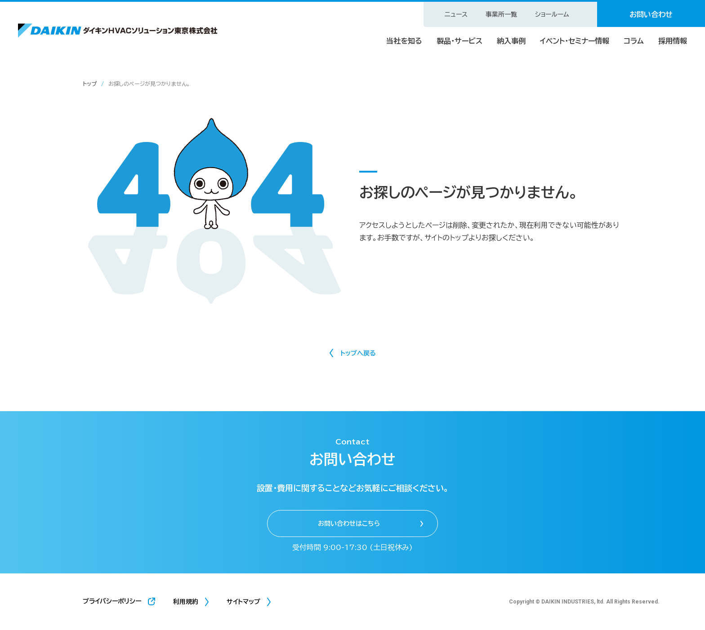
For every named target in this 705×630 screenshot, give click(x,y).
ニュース (456, 14)
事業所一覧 (501, 14)
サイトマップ (243, 602)
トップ (90, 83)
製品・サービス (459, 40)
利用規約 (185, 602)
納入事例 (511, 40)
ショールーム (552, 14)
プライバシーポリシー (112, 601)
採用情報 (672, 40)
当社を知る (404, 40)
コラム (634, 40)
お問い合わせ (651, 14)
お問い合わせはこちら (349, 523)
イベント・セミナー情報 (574, 40)
